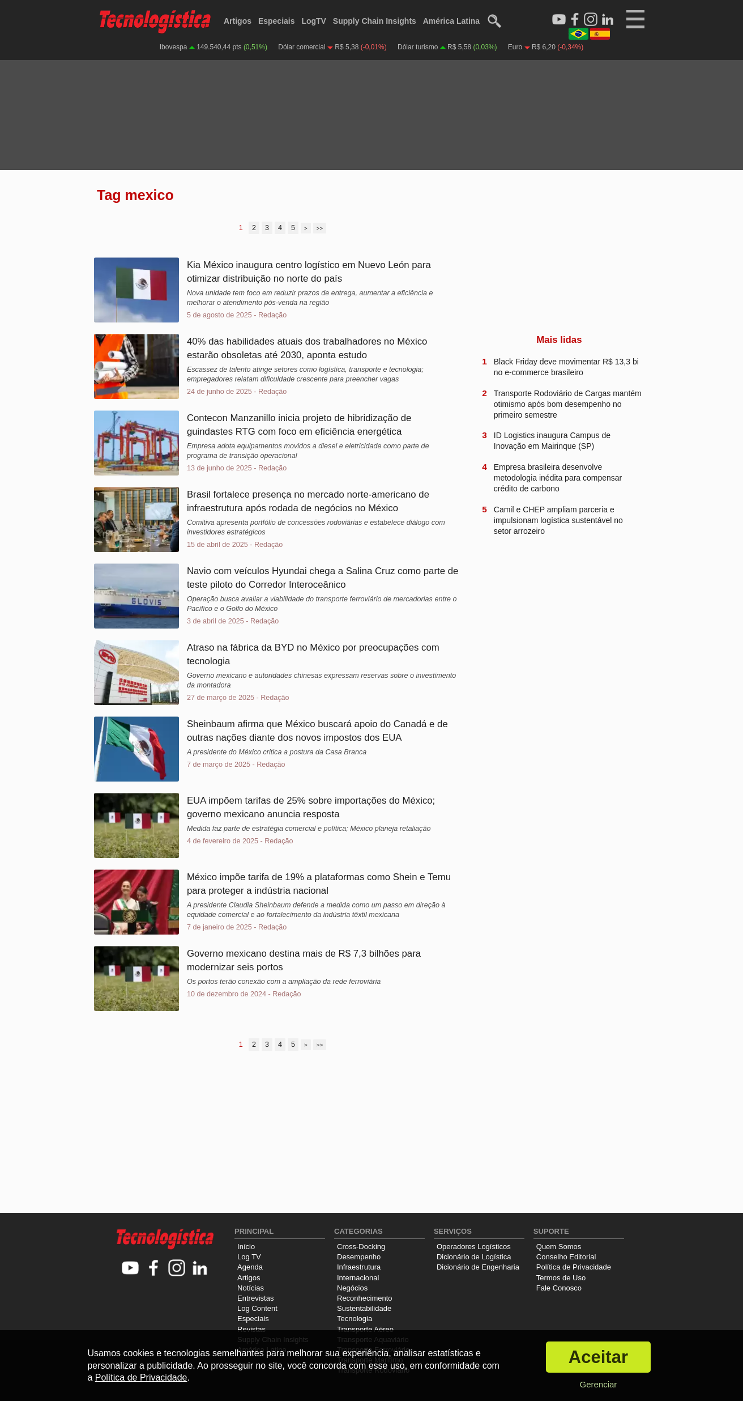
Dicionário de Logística (474, 1257)
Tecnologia (354, 1318)
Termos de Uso (561, 1277)
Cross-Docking (361, 1246)
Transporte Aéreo (365, 1329)
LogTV (313, 21)
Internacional (358, 1277)
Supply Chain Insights (374, 21)
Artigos (237, 21)
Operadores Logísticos (474, 1246)
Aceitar (598, 1357)
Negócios (352, 1288)
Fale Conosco (559, 1288)
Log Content (257, 1308)
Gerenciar (598, 1384)
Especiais (276, 21)
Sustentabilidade (364, 1308)
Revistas (251, 1329)
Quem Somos (558, 1246)
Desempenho (359, 1257)
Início (246, 1246)
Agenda (250, 1267)
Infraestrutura (359, 1267)
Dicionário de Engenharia (478, 1267)
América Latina (451, 21)
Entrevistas (255, 1298)
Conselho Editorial (566, 1257)
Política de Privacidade (573, 1267)
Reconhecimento (364, 1298)
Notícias (250, 1288)
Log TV (249, 1257)
